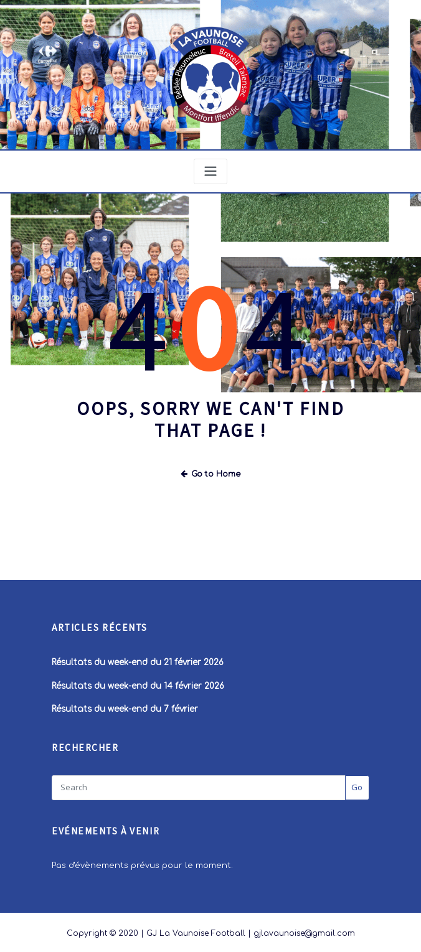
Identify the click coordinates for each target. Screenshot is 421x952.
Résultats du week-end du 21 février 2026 (139, 659)
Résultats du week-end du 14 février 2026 (139, 682)
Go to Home (210, 471)
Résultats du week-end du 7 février (126, 705)
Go (356, 782)
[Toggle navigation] (210, 169)
